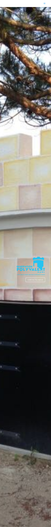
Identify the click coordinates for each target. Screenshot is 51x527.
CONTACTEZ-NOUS (35, 280)
